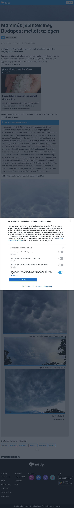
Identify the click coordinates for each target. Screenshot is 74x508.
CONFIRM (23, 280)
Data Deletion (26, 286)
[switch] (60, 252)
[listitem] (37, 248)
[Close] (70, 221)
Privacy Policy (48, 286)
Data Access (37, 286)
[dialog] (37, 254)
